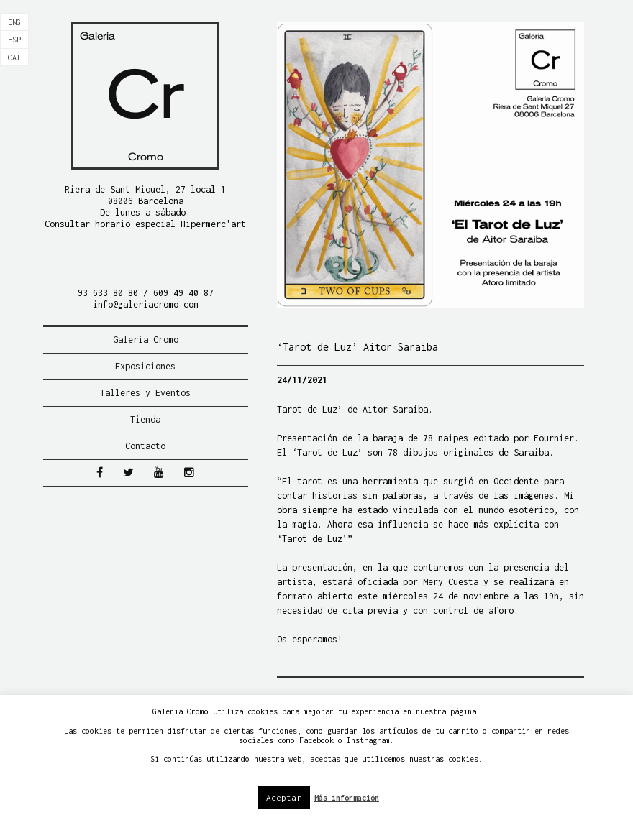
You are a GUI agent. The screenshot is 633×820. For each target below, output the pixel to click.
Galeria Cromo (145, 339)
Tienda (145, 419)
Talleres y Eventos (145, 392)
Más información (346, 797)
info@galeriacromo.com (146, 304)
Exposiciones (145, 366)
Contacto (145, 446)
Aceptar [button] (283, 797)
